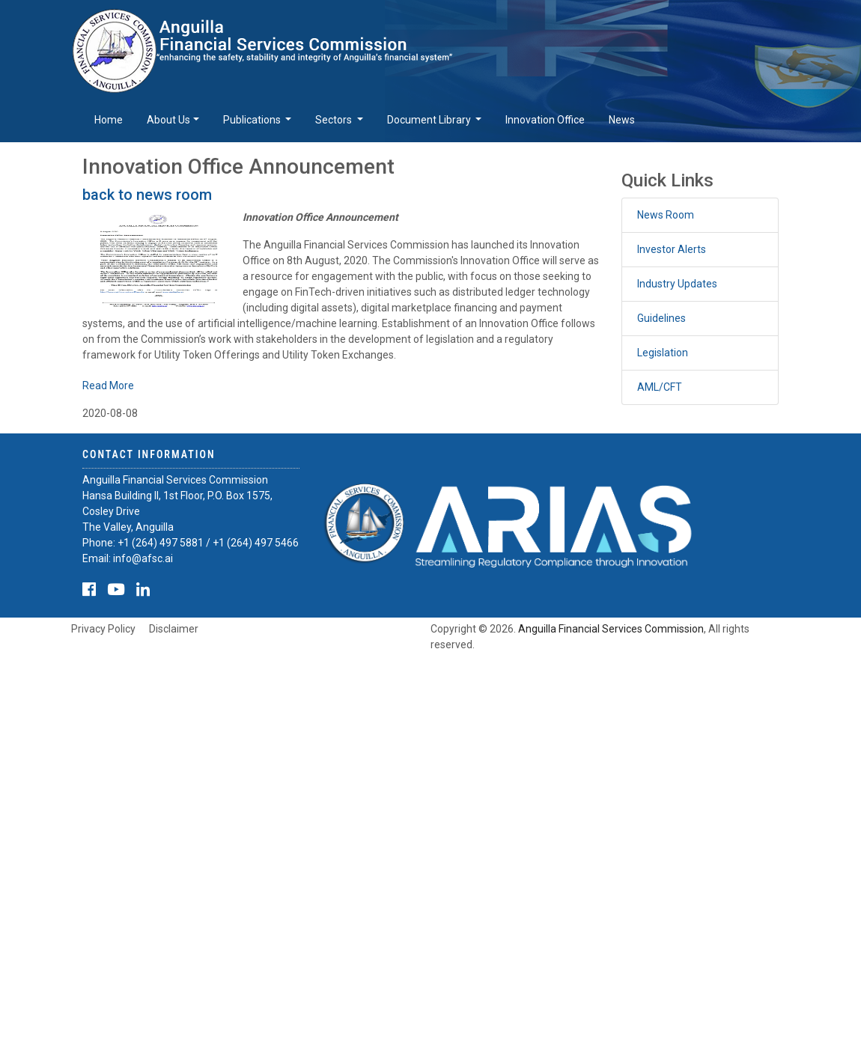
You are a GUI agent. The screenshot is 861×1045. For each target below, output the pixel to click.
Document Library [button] (430, 120)
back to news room (147, 195)
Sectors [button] (334, 120)
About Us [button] (168, 120)
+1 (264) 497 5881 (161, 543)
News (622, 120)
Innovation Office (545, 120)
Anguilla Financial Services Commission (611, 629)
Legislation (662, 353)
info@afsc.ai (143, 558)
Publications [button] (253, 120)
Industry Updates (677, 284)
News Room (665, 215)
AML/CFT (659, 387)
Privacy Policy (103, 629)
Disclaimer (173, 629)
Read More (108, 386)
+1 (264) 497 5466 (256, 543)
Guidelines (661, 318)
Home (108, 120)
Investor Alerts (671, 249)
